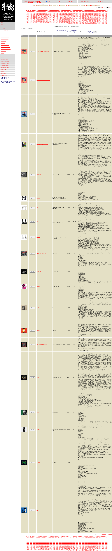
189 (105, 12)
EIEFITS (38, 330)
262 (54, 14)
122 (84, 11)
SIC (37, 510)
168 (73, 12)
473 (53, 18)
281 (84, 14)
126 (90, 11)
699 (74, 22)
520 (44, 19)
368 (54, 16)
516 (38, 19)
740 (97, 23)
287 (93, 14)
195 (33, 13)
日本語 (95, 5)
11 (33, 10)
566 (33, 20)
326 (71, 15)
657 (91, 21)
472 (51, 18)
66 (93, 10)
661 (97, 21)
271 (68, 14)
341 (94, 15)
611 (102, 20)
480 (64, 18)
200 (41, 13)
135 (103, 11)
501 (96, 18)
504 (100, 18)
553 (94, 19)
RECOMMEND (3, 26)
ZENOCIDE (39, 174)
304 (38, 15)
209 (54, 13)
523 (48, 19)
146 (39, 12)
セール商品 (3, 28)
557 (100, 19)
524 (50, 19)
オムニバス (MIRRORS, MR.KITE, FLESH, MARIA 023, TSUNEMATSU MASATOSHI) (43, 113)
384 (79, 16)
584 (61, 20)
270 (67, 14)
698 (73, 22)
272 (70, 14)
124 (87, 11)
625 (42, 21)
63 (90, 10)
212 (59, 13)
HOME (48, 1)
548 (87, 19)
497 (90, 18)
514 (35, 19)
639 (64, 21)
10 (32, 10)
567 (35, 20)
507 (105, 18)
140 (30, 12)
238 (99, 13)
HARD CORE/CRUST (5, 36)
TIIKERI (38, 286)
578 (51, 20)
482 (67, 18)
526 (53, 19)
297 (27, 15)
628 (47, 21)
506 (103, 18)
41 (66, 10)
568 (36, 20)
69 (97, 10)
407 (33, 17)
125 (88, 11)
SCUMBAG (39, 462)
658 (93, 21)
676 (39, 22)
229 (85, 13)
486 (73, 18)
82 (30, 11)
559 (103, 19)
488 (76, 18)
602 (88, 20)
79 (27, 11)
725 (74, 23)
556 (99, 19)
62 (89, 10)
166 (70, 12)
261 (53, 14)
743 (102, 23)
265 (59, 14)
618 (31, 21)
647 (76, 21)
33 (57, 10)
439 (82, 17)
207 (51, 13)
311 (48, 15)
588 (67, 20)
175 (84, 12)
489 (77, 18)
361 (44, 16)
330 (77, 15)
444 (90, 17)
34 (58, 10)
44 (69, 10)
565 (31, 20)
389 (87, 16)
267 (62, 14)
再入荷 (2, 24)
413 (42, 17)
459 (31, 18)
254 (42, 14)
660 (96, 21)
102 (53, 11)
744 (103, 23)
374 (64, 16)
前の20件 (104, 7)
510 (28, 19)
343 (97, 15)
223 (76, 13)
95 (44, 11)
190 (106, 12)
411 (39, 17)
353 (31, 16)
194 (31, 13)
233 (91, 13)
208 (53, 13)
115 (73, 11)
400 (103, 16)
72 (100, 10)
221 (73, 13)
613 (105, 20)
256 (45, 14)
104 (56, 11)
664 (102, 21)
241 (103, 13)
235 (94, 13)
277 (77, 14)
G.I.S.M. (38, 198)
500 (94, 18)
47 (73, 10)
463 (38, 18)
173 (80, 12)
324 (68, 15)
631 (51, 21)
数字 (91, 5)
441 (85, 17)
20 (43, 10)
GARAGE (2, 53)
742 (100, 23)
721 (68, 23)
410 (38, 17)
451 (100, 17)
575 (47, 20)
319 (61, 15)
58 (85, 10)
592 (73, 20)
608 (97, 20)
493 (84, 18)
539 (73, 19)
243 (106, 13)
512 (31, 19)
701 (77, 22)
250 (36, 14)
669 (28, 22)
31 (55, 10)
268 (64, 14)
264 (57, 14)
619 (33, 21)
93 (42, 11)
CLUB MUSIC (3, 73)
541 (76, 19)
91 (40, 11)
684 (51, 22)
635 (57, 21)
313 (51, 15)
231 (88, 13)
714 (97, 22)
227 (82, 13)
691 (62, 22)
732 (85, 23)
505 (102, 18)
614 (106, 20)
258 (48, 14)
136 (105, 11)
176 (85, 12)
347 (103, 15)
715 (99, 22)
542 (77, 19)
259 (50, 14)
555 (97, 19)
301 (33, 15)
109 (64, 11)
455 (106, 17)
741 (99, 23)
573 (44, 20)
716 (100, 22)
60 (87, 10)
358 (39, 16)
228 (84, 13)
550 (90, 19)
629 (48, 21)
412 (41, 17)
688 (58, 22)
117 (76, 11)
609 (99, 20)
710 (91, 22)
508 (106, 18)
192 (28, 13)
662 (99, 21)
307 (42, 15)
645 (73, 21)
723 (71, 23)
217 (67, 13)
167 (71, 12)
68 (96, 10)
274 (73, 14)
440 (84, 17)
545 (82, 19)
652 (84, 21)
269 (65, 14)
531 (61, 19)
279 (80, 14)
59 (86, 10)
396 (97, 16)
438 (80, 17)
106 (59, 11)
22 (45, 10)
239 (100, 13)
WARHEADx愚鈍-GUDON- (42, 344)
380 (73, 16)
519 (42, 19)
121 (82, 11)
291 (99, 14)
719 (105, 22)
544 (80, 19)
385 (80, 16)
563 (28, 20)
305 (39, 15)
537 (70, 19)
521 (45, 19)
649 (79, 21)
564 (30, 20)
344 (99, 15)
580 (54, 20)
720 (106, 22)
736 (91, 23)
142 (33, 12)
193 (30, 13)
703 (80, 22)
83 (31, 11)
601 (87, 20)
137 (106, 11)
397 (99, 16)
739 (96, 23)
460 (33, 18)
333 (82, 15)
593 (74, 20)
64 (91, 10)
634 (56, 21)
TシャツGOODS (4, 75)
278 (79, 14)
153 (50, 12)
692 (64, 22)
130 (96, 11)
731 (84, 23)
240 (102, 13)
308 (44, 15)
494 (85, 18)
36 (61, 10)
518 (41, 19)
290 (97, 14)
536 (68, 19)
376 (67, 16)
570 (39, 20)
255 (44, 14)
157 (56, 12)
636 (59, 21)
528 (56, 19)
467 (44, 18)
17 (40, 10)
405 (30, 17)
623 (39, 21)
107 (61, 11)
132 (99, 11)
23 (46, 10)
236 (96, 13)
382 (76, 16)
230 (87, 13)
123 (85, 11)
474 (54, 18)
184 (97, 12)
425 (61, 17)
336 (87, 15)
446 (93, 17)
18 (41, 10)
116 (74, 11)
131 (97, 11)
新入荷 (2, 22)
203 (45, 13)
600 (85, 20)
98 (48, 11)
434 (74, 17)
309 (45, 15)
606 (94, 20)
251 (38, 14)
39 (64, 10)
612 (103, 20)
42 (67, 10)
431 (70, 17)
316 (56, 15)
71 (99, 10)
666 (105, 21)
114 (71, 11)
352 (30, 16)
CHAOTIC (3, 43)
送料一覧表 (70, 1)
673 (35, 22)
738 (94, 23)
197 (36, 13)
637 (61, 21)
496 (88, 18)
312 (50, 15)
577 (50, 20)
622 (38, 21)
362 (45, 16)
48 (74, 10)
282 (85, 14)
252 (39, 14)
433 (73, 17)
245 (28, 14)
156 (54, 12)
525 (51, 19)
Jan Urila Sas (39, 307)
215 (64, 13)
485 (71, 18)
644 (71, 21)
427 (64, 17)
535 (67, 19)
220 (71, 13)
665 (103, 21)
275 (74, 14)
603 (90, 20)
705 (84, 22)
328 (74, 15)
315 (54, 15)
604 (91, 20)
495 (87, 18)
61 (88, 10)
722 (70, 23)
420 (53, 17)
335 (85, 15)
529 (57, 19)
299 (30, 15)
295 (105, 14)
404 (28, 17)
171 (77, 12)
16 (39, 10)
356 (36, 16)
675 (38, 22)
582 (58, 20)
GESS (38, 412)
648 (77, 21)
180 (91, 12)
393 (93, 16)
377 (68, 16)
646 (74, 21)
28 (52, 10)
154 (51, 12)
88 (37, 11)
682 (48, 22)
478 (61, 18)
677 (41, 22)
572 (42, 20)
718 (103, 22)
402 (106, 16)
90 (39, 11)
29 (53, 10)
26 (50, 10)
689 (59, 22)
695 (68, 22)
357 (38, 16)
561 (106, 19)
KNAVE (38, 429)
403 (27, 17)
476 (57, 18)
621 (36, 21)
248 (33, 14)
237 (97, 13)
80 (28, 11)
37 (62, 10)
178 (88, 12)
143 (35, 12)
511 (30, 19)
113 (70, 11)
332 (80, 15)
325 (70, 15)
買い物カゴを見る (102, 1)
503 (99, 18)
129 (94, 11)
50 (76, 10)
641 (67, 21)
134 (102, 11)
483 (68, 18)
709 (90, 22)
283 (87, 14)
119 (79, 11)
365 (50, 16)
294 (103, 14)
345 (100, 15)
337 (88, 15)
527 (54, 19)
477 (59, 18)
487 (74, 18)
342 (96, 15)
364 (48, 16)
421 (54, 17)
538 (71, 19)
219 (70, 13)
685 (53, 22)
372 (61, 16)
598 (82, 20)
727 (77, 23)
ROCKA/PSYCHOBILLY (5, 47)
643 (70, 21)
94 (43, 11)
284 (88, 14)
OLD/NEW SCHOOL (4, 59)
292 (100, 14)
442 (87, 17)
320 (62, 15)
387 (84, 16)
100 (50, 11)
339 (91, 15)
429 (67, 17)
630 (50, 21)
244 (27, 14)
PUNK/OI (2, 34)
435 (76, 17)
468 (45, 18)
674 (36, 22)
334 (84, 15)
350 (27, 16)
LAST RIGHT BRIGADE (41, 253)
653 (85, 21)
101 (52, 11)
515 (36, 19)
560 (105, 19)
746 (106, 23)
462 (36, 18)
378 (70, 16)
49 (75, 10)
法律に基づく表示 (85, 1)
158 (57, 12)
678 (42, 22)
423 (57, 17)
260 (51, 14)
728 (79, 23)
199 (39, 13)
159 (59, 12)
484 (70, 18)
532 (62, 19)
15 (38, 10)
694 (67, 22)
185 (99, 12)
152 (48, 12)
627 (45, 21)
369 (56, 16)
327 (73, 15)
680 (45, 22)
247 (31, 14)
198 (38, 13)
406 (31, 17)
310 (47, 15)
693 (65, 22)
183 (96, 12)
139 (28, 12)
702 (79, 22)
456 (27, 18)
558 (102, 19)
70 (98, 10)
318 (59, 15)
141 (31, 12)
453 (103, 17)
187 (102, 12)
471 (50, 18)
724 (73, 23)
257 (47, 14)
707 (87, 22)
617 (30, 21)
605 (93, 20)
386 (82, 16)
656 (90, 21)
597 (80, 20)
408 (35, 17)
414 (44, 17)
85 (33, 11)
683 (50, 22)
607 (96, 20)
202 (44, 13)
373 (62, 16)
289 (96, 14)
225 (79, 13)
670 (30, 22)
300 (31, 15)
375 (65, 16)
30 (54, 10)
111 (67, 11)
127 (91, 11)
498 (91, 18)
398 (100, 16)
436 (77, 17)
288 (94, 14)
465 (41, 18)
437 (79, 17)
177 (87, 12)
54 (80, 10)
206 (50, 13)
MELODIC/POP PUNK (5, 45)
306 (41, 15)
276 (76, 14)
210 (56, 13)
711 (93, 22)
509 (27, 19)
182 (94, 12)
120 (80, 11)
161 (62, 12)
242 (105, 13)
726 (76, 23)
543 (79, 19)
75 (103, 10)
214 (62, 13)
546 (84, 19)
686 (54, 22)
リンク (58, 1)
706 (85, 22)
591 (71, 20)
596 (79, 20)
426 (62, 17)
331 (79, 15)
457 (28, 18)
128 (93, 11)
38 (63, 10)
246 (30, 14)
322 (65, 15)
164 (67, 12)
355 (35, 16)
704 (82, 22)
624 (41, 21)
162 (64, 12)
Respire (38, 377)
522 (47, 19)
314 (53, 15)
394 (94, 16)
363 (47, 16)
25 (49, 10)
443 (88, 17)
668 (27, 22)
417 (48, 17)
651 (82, 21)
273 (71, 14)
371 (59, 16)
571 (41, 20)
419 (51, 17)
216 (65, 13)
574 (45, 20)
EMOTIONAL (3, 69)
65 (92, 10)
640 (65, 21)
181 (93, 12)
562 (27, 20)
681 (47, 22)
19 (42, 10)
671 (31, 22)
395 (96, 16)
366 (51, 16)
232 (90, 13)
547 (85, 19)
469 (47, 18)
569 (38, 20)
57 (84, 10)
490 (79, 18)
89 (38, 11)
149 (44, 12)
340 (93, 15)
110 (65, 11)
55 (81, 10)
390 (88, 16)
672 (33, 22)
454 (105, 17)
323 (67, 15)
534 (65, 19)
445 (91, 17)
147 (41, 12)
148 (42, 12)
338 (90, 15)
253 (41, 14)
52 (78, 10)
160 (61, 12)
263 (56, 14)
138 (27, 12)
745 (105, 23)
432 (71, 17)
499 (93, 18)
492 (82, 18)
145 (38, 12)
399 (102, 16)
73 (101, 10)
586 (64, 20)
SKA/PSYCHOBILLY (5, 65)
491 (80, 18)
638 (62, 21)
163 (65, 12)
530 (59, 19)
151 (47, 12)
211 (58, 13)
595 (77, 20)
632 (53, 21)
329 (76, 15)
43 (68, 10)
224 (77, 13)
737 (93, 23)
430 (68, 17)
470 (48, 18)
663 (100, 21)
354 (33, 16)
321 (64, 15)
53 (79, 10)
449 (97, 17)
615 (27, 21)
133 (100, 11)
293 (102, 14)
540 (74, 19)
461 (35, 18)
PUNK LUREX (39, 271)
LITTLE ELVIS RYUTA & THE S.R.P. (43, 51)
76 (104, 10)
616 (28, 21)
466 (42, 18)
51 (77, 10)
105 (58, 11)
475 (56, 18)
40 (65, 10)
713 (96, 22)
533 (64, 19)
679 (44, 22)
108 (62, 11)
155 (53, 12)
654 (87, 21)
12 (34, 10)
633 (54, 21)
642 (68, 21)
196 (35, 13)
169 (74, 12)
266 (61, 14)
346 (102, 15)
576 (48, 20)
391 (90, 16)
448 (96, 17)
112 (68, 11)
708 (88, 22)
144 (36, 12)
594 (76, 20)
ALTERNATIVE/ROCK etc (5, 49)
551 (91, 19)
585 (62, 20)
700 (76, 22)
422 (56, 17)
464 (39, 18)
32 (56, 10)
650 (80, 21)
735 (90, 23)
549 (88, 19)
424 (59, 17)
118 (77, 11)
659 (94, 21)
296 (106, 14)
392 (91, 16)
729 (80, 23)
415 (45, 17)
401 (105, 16)
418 (50, 17)
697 (71, 22)
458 (30, 18)
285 (90, 14)
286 (91, 14)
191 (27, 13)
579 (53, 20)
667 (106, 21)
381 (74, 16)
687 (56, 22)
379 (71, 16)
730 (82, 23)
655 (88, 21)
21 (44, 10)
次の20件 (110, 7)
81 (29, 11)
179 (90, 12)
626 (44, 21)
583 (59, 20)
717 (102, 22)
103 (55, 11)
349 (106, 15)
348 (105, 15)
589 (68, 20)
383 (77, 16)
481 (65, 18)
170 (76, 12)
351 (28, 16)
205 (48, 13)
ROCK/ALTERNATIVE (5, 67)
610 (100, 20)
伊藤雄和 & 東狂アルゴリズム (42, 144)
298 (28, 15)
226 (80, 13)
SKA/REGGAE (3, 51)
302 (35, 15)
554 (96, 19)
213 (61, 13)
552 (93, 19)
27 (51, 10)
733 (87, 23)
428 (65, 17)
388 (85, 16)
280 (82, 14)
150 (45, 12)
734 (88, 23)
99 (49, 11)
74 (102, 10)
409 (36, 17)
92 (41, 11)
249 (35, 14)
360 (42, 16)
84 (32, 11)
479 (62, 18)
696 (70, 22)
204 (47, 13)
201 (42, 13)
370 (57, 16)
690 (61, 22)
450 (99, 17)
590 (70, 20)
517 (39, 19)
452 (102, 17)
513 (33, 19)
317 (57, 15)
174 (82, 12)
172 (79, 12)
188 (103, 12)
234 (93, 13)
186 (100, 12)
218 (68, 13)
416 (47, 17)
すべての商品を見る (5, 30)
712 (94, 22)
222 (74, 13)
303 (36, 15)
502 (97, 18)
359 (41, 16)
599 (84, 20)
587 (65, 20)
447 (94, 17)
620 (35, 21)
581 (56, 20)
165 (68, 12)
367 (53, 16)
